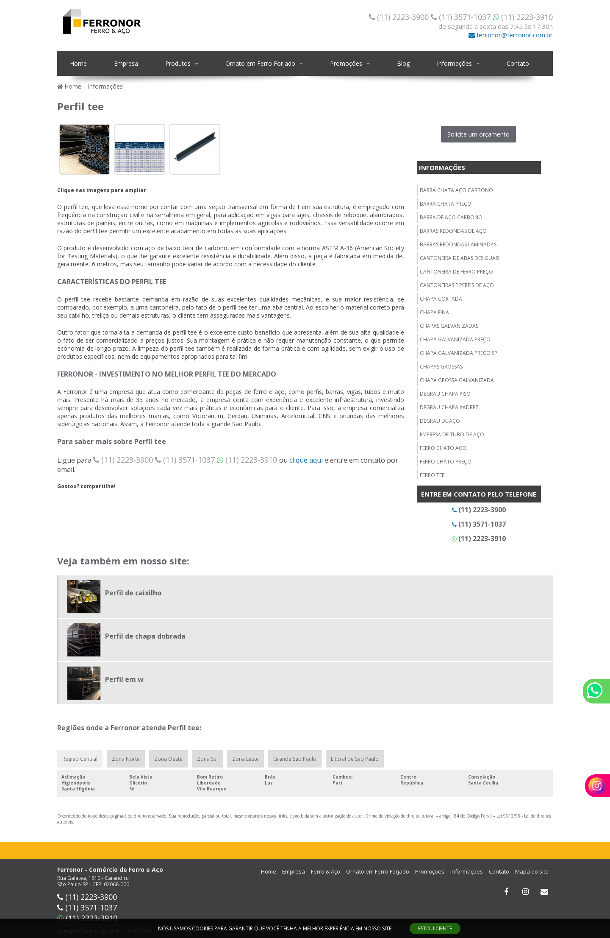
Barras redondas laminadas (458, 244)
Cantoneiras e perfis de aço (457, 285)
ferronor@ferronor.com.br (511, 35)
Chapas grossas (441, 366)
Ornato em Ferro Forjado (260, 63)
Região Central (79, 758)
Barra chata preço (445, 203)
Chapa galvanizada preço (455, 339)
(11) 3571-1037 (462, 17)
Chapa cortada (441, 298)
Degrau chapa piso (445, 393)
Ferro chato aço (443, 448)
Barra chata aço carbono (456, 190)
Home (78, 63)
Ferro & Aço (325, 871)
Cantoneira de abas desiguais (459, 258)
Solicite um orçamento (478, 134)
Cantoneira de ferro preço (456, 271)
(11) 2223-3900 (400, 17)
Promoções (346, 63)
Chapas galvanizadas (449, 325)
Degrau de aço (440, 420)
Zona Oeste (168, 758)
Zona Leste (245, 758)
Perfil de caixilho (133, 592)
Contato (518, 63)
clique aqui (306, 460)
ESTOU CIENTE (435, 928)
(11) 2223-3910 (523, 17)
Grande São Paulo (294, 758)
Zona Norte (126, 758)
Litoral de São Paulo (355, 758)
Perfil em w (124, 679)
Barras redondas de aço (453, 230)
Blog (403, 63)
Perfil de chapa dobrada (145, 636)
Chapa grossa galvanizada (457, 380)
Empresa (126, 63)
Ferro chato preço (445, 461)
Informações (454, 63)
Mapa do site (532, 871)
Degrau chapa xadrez (449, 407)
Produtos (178, 63)
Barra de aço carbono (451, 217)
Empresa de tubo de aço (452, 434)
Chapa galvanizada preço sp (458, 353)
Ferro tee (432, 475)
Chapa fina (434, 312)
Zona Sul (207, 758)
